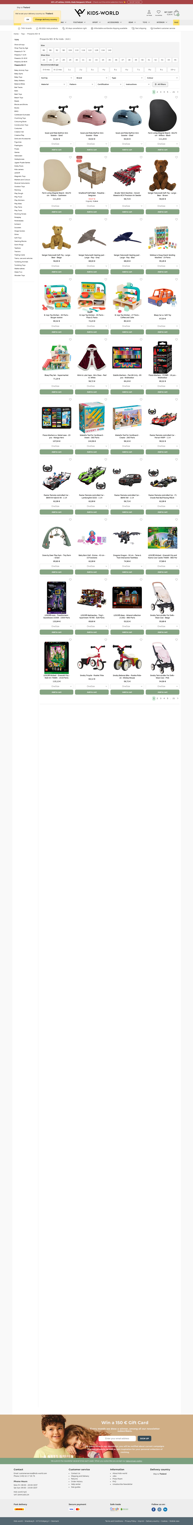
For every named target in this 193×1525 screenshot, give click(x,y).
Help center (76, 1484)
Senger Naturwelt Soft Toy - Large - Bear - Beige (56, 256)
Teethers (17, 248)
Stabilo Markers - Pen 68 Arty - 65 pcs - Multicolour (127, 376)
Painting (17, 190)
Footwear (79, 22)
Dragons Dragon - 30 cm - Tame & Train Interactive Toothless (127, 556)
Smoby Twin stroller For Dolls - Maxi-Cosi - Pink (162, 677)
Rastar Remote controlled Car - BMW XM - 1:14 (127, 496)
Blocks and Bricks (21, 104)
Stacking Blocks (20, 241)
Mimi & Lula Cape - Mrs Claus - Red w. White (91, 376)
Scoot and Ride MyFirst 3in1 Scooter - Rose (92, 134)
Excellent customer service (163, 28)
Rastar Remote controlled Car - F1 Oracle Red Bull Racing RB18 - (162, 496)
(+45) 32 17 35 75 (27, 1476)
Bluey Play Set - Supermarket (56, 375)
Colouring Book (20, 122)
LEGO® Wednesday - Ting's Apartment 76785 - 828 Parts (91, 616)
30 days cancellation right (74, 28)
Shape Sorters (19, 231)
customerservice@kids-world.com (33, 1473)
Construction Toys (21, 125)
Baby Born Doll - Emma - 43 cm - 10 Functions (92, 556)
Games (16, 152)
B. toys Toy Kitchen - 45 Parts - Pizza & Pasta (91, 316)
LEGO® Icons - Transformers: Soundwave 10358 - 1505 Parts (56, 616)
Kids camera (18, 169)
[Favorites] (70, 97)
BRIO (16, 111)
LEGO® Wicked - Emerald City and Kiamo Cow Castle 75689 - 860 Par (162, 556)
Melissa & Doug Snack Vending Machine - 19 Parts (162, 256)
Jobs (114, 1476)
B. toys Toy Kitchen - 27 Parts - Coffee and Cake (127, 316)
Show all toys (19, 45)
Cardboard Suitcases (22, 115)
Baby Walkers (19, 81)
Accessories (115, 22)
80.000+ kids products (47, 28)
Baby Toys (18, 77)
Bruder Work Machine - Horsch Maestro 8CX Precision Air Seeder (127, 194)
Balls (16, 91)
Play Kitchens (19, 200)
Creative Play (19, 135)
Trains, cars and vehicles (23, 258)
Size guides (75, 1487)
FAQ (114, 1482)
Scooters (17, 228)
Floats (16, 149)
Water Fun (18, 272)
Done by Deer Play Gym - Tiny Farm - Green (56, 556)
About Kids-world (120, 1473)
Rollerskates (18, 221)
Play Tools (18, 210)
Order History (76, 1482)
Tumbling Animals (21, 262)
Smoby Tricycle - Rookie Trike (92, 676)
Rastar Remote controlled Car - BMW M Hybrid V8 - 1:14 (56, 496)
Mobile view (174, 1521)
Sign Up (144, 1438)
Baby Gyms (18, 74)
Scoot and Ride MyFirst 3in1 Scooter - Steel (127, 134)
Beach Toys (18, 98)
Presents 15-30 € (20, 58)
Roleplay (17, 217)
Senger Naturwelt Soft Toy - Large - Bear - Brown (162, 194)
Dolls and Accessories (22, 139)
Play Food (18, 197)
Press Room (117, 1479)
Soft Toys (17, 238)
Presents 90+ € (33, 34)
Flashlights (18, 145)
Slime (16, 234)
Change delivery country (46, 19)
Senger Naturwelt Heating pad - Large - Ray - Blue (127, 256)
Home (16, 34)
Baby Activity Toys (21, 70)
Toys (146, 22)
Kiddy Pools (18, 166)
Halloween (18, 156)
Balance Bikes (19, 84)
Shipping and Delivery (80, 1476)
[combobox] (56, 143)
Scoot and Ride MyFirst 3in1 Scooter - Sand (56, 134)
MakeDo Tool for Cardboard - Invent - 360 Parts (92, 436)
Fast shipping (139, 28)
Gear (132, 22)
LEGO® (17, 173)
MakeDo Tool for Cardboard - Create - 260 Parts (127, 436)
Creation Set (19, 132)
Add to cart (56, 150)
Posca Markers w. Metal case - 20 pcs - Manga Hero (56, 436)
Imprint (141, 1521)
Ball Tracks (18, 87)
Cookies (164, 1521)
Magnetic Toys (19, 176)
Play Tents (18, 207)
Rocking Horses (20, 214)
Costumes (18, 128)
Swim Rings (18, 245)
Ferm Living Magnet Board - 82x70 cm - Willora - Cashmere (56, 194)
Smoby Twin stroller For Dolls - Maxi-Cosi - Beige (162, 616)
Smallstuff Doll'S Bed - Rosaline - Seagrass (92, 194)
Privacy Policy (130, 1521)
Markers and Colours (22, 180)
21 (174, 92)
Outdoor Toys (19, 187)
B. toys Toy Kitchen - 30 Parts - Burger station (56, 316)
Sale (176, 22)
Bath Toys (18, 94)
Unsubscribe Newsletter (123, 1484)
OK (27, 19)
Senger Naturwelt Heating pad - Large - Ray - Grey (92, 256)
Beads (16, 101)
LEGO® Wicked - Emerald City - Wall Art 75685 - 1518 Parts (56, 677)
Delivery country (152, 1521)
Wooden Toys (19, 275)
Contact (18, 1469)
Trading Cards (19, 255)
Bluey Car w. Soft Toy (162, 315)
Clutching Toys (20, 118)
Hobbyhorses (19, 159)
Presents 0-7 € (19, 51)
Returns (74, 1479)
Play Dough (18, 193)
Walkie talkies (19, 269)
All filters (160, 84)
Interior (162, 22)
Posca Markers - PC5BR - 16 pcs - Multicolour (163, 376)
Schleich (17, 224)
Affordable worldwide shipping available (109, 28)
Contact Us (75, 1473)
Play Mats (18, 204)
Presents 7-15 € (20, 55)
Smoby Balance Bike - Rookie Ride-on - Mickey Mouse (127, 677)
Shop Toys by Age (21, 48)
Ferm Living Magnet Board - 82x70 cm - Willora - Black (162, 134)
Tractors (17, 251)
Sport (96, 22)
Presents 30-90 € (20, 62)
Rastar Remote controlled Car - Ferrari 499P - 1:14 (162, 436)
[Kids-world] (96, 13)
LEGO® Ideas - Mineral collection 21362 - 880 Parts (127, 616)
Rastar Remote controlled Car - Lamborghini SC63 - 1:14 (92, 496)
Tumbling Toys (19, 265)
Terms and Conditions (114, 1521)
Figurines (17, 142)
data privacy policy (134, 1461)
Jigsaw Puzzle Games (22, 163)
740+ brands (25, 28)
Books (16, 108)
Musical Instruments (22, 183)
